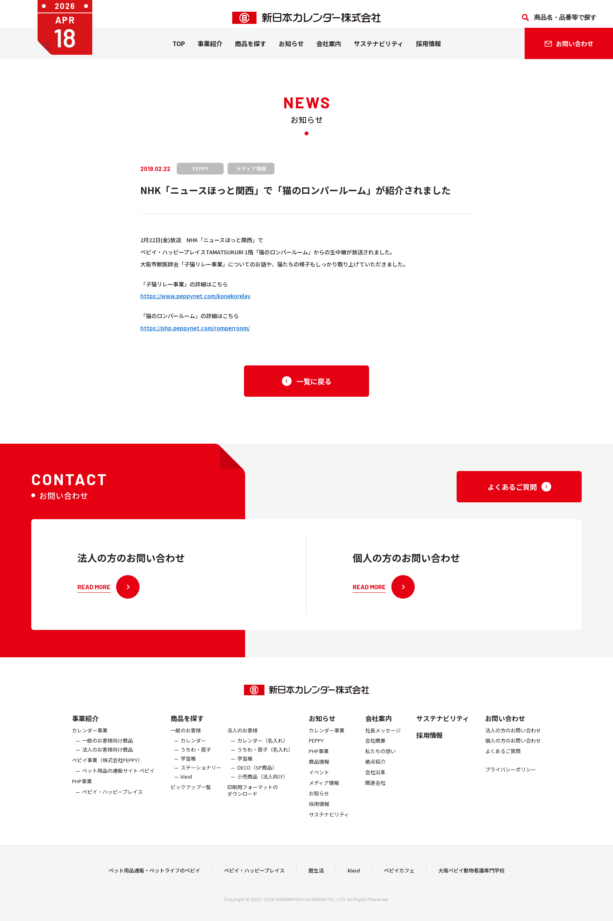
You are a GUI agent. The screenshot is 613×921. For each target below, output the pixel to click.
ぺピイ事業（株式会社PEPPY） (107, 766)
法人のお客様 (242, 736)
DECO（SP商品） (257, 773)
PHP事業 (82, 787)
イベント (319, 778)
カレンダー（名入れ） (262, 747)
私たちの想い (380, 757)
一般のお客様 (185, 736)
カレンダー (193, 747)
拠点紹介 (375, 768)
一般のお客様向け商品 (107, 747)
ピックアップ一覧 (190, 793)
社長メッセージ (383, 736)
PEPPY (316, 747)
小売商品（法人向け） (262, 782)
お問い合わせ (505, 724)
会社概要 (375, 747)
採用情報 (428, 51)
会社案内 (328, 51)
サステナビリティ (378, 51)
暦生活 (316, 873)
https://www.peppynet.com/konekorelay (195, 296)
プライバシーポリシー (510, 776)
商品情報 (319, 768)
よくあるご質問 (503, 757)
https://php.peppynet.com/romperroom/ (195, 328)
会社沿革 (375, 778)
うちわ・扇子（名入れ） (265, 756)
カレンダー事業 (90, 736)
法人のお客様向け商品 (107, 756)
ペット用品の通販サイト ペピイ (118, 776)
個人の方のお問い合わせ (513, 747)
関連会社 (375, 789)
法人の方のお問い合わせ (513, 736)
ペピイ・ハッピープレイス (112, 798)
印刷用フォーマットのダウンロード (252, 796)
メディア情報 (324, 789)
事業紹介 (209, 51)
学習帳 (188, 765)
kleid (186, 782)
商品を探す (187, 724)
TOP (178, 51)
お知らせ (291, 51)
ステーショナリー (201, 773)
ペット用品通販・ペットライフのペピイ (154, 873)
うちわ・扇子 (196, 756)
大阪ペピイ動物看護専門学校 (471, 873)
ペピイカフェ (399, 873)
